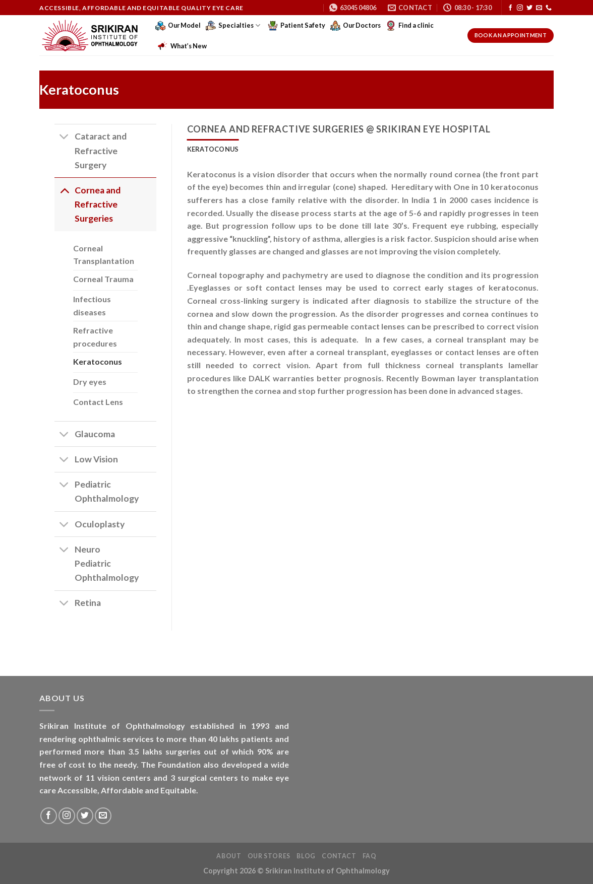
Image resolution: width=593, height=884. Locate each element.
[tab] (213, 149)
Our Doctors (355, 26)
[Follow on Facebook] (510, 8)
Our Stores (269, 856)
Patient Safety (296, 26)
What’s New (182, 46)
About (228, 856)
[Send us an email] (539, 8)
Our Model (178, 26)
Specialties (233, 26)
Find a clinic (410, 26)
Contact (339, 856)
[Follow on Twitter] (529, 8)
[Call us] (549, 8)
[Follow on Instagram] (520, 8)
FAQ (370, 856)
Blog (305, 856)
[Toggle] (64, 138)
